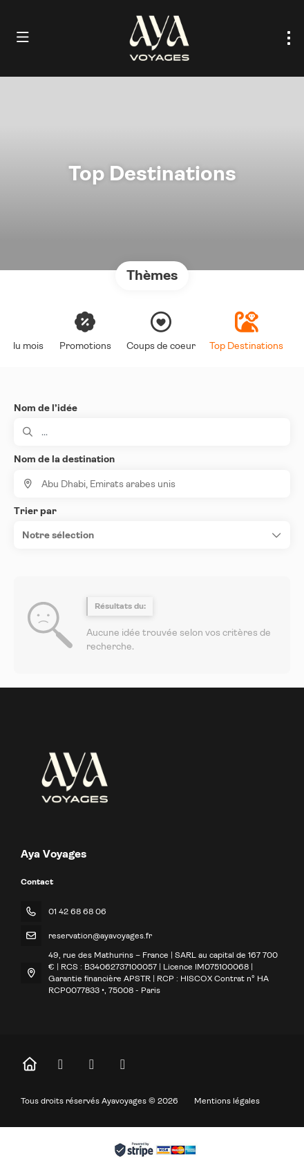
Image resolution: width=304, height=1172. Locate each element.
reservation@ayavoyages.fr (100, 936)
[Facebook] (60, 1064)
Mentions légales (227, 1101)
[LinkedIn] (122, 1064)
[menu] (289, 38)
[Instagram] (91, 1064)
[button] (152, 535)
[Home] (29, 1064)
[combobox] (152, 484)
